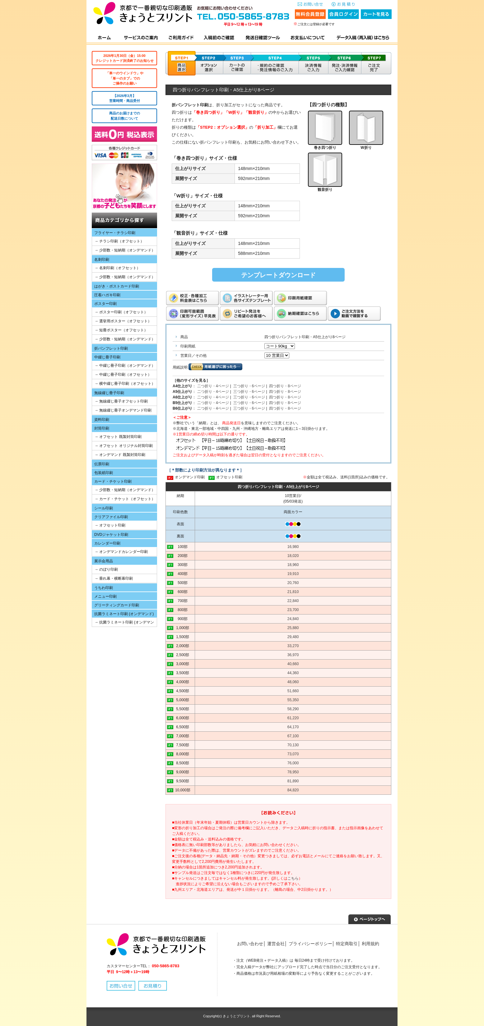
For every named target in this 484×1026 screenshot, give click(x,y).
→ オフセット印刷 (110, 525)
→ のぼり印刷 (106, 569)
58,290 (293, 709)
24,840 (293, 619)
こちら (293, 878)
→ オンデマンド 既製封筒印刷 (120, 455)
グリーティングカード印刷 (116, 605)
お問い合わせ (250, 943)
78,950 (293, 772)
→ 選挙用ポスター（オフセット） (123, 321)
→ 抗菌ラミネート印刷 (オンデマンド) (123, 623)
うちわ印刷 (103, 588)
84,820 (293, 790)
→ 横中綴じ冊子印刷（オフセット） (125, 383)
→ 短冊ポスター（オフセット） (121, 330)
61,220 (293, 718)
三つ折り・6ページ (249, 386)
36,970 (293, 655)
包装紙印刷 (103, 473)
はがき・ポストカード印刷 (116, 286)
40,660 (293, 664)
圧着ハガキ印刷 (107, 295)
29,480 (293, 637)
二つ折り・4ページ (213, 386)
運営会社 (276, 943)
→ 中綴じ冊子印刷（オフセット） (123, 374)
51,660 (293, 691)
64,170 (293, 727)
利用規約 (370, 943)
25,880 (293, 628)
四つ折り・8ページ (285, 386)
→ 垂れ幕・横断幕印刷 (114, 578)
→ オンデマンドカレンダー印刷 (121, 552)
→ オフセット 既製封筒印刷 (118, 437)
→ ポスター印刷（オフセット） (121, 312)
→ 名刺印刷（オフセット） (117, 268)
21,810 (293, 592)
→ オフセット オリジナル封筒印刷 (124, 446)
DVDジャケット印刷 (111, 534)
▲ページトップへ (369, 918)
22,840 (293, 601)
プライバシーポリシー (310, 943)
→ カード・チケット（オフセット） (125, 499)
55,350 (293, 700)
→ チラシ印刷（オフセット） (119, 241)
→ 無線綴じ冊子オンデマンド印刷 (123, 410)
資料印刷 (101, 419)
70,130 (293, 745)
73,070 (293, 754)
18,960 (293, 565)
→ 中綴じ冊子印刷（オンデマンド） (125, 365)
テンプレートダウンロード (278, 275)
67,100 (293, 736)
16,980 (293, 547)
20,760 (293, 583)
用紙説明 (180, 367)
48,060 (293, 682)
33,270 (293, 646)
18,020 (293, 556)
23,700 (293, 610)
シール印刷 (103, 508)
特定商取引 (347, 943)
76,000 (293, 763)
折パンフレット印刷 (111, 348)
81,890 (293, 781)
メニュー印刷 (105, 596)
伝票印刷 (101, 464)
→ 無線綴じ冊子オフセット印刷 (121, 401)
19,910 (293, 574)
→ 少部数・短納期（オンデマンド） (125, 250)
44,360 (293, 673)
